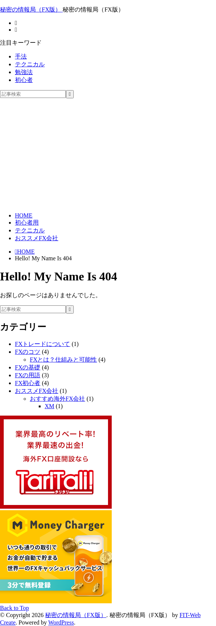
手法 (21, 56)
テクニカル (30, 64)
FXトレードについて (42, 344)
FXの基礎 (27, 367)
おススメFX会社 (36, 238)
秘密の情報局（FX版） (75, 615)
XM (49, 406)
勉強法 (24, 72)
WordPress (61, 622)
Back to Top (14, 608)
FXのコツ (27, 352)
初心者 (24, 80)
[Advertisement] (108, 154)
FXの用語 (27, 375)
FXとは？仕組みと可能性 (63, 359)
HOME (23, 215)
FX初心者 (27, 383)
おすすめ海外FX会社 (57, 398)
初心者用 (27, 222)
